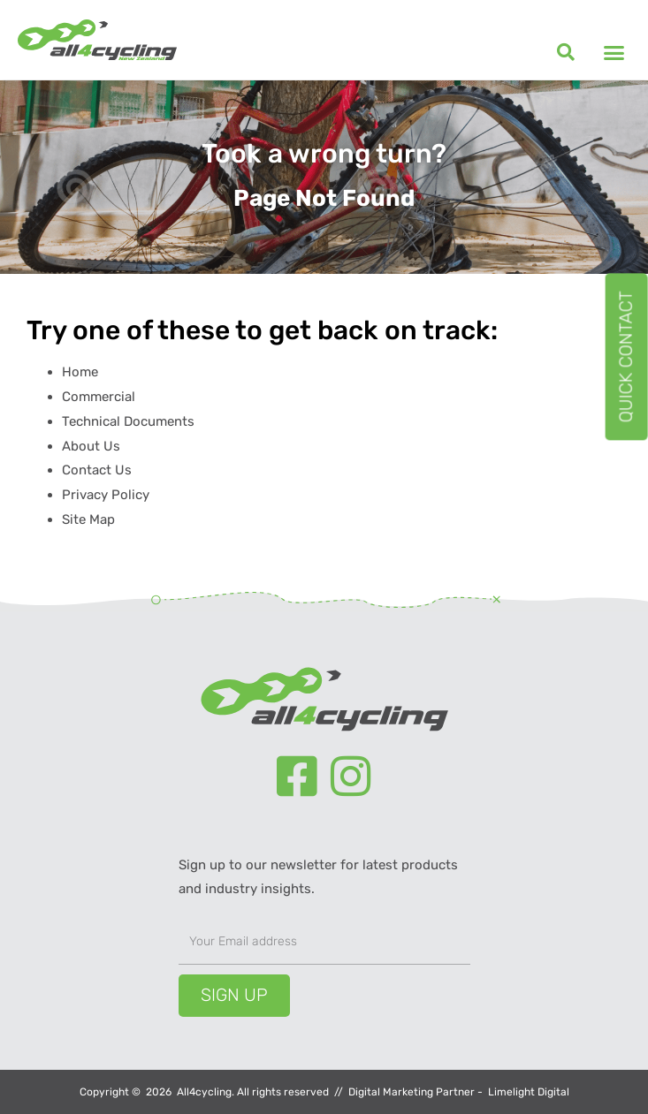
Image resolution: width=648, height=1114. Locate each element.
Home (80, 372)
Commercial (98, 397)
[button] (565, 52)
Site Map (88, 519)
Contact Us (97, 470)
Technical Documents (128, 421)
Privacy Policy (105, 495)
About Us (91, 446)
